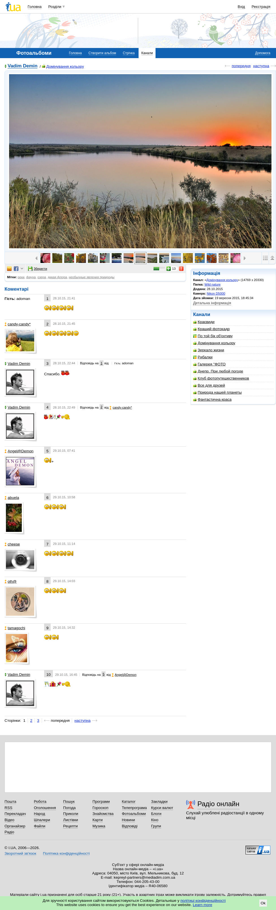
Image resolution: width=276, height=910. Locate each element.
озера (41, 277)
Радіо (9, 832)
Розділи (54, 7)
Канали (147, 53)
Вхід (241, 7)
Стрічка (129, 53)
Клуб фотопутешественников (221, 378)
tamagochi (15, 628)
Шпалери (42, 820)
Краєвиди (204, 322)
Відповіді (130, 826)
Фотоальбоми (134, 814)
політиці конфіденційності (203, 900)
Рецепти (70, 826)
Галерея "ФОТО (209, 364)
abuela (12, 497)
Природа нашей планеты (217, 392)
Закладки (159, 801)
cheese (12, 544)
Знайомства (103, 814)
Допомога (262, 53)
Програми (101, 801)
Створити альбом (102, 53)
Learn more (202, 905)
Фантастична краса (212, 399)
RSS (8, 808)
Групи (156, 826)
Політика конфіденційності (66, 853)
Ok (263, 903)
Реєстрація (261, 7)
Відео (9, 820)
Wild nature (212, 284)
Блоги (156, 814)
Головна (35, 7)
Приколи (70, 814)
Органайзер (15, 826)
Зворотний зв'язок (20, 853)
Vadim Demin (22, 66)
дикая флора (57, 277)
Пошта (10, 801)
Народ (39, 814)
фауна (31, 277)
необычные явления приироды (91, 277)
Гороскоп (100, 808)
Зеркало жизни (208, 350)
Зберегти (37, 268)
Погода (69, 808)
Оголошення (45, 808)
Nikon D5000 (216, 293)
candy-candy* (18, 324)
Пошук (69, 801)
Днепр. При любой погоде (218, 371)
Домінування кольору (63, 66)
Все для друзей (209, 385)
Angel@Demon (19, 451)
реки (21, 277)
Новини (128, 820)
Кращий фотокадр (211, 329)
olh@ (11, 581)
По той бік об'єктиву (213, 336)
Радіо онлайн (218, 804)
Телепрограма (134, 808)
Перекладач (15, 814)
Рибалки (203, 357)
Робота (40, 801)
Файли (40, 826)
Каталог (129, 801)
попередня (241, 66)
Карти (97, 820)
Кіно (154, 820)
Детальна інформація (212, 303)
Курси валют (162, 808)
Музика (98, 826)
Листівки (70, 820)
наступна (261, 66)
